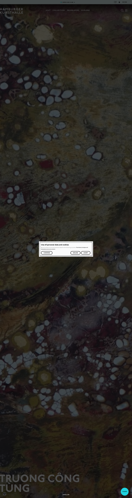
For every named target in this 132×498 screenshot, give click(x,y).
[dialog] (66, 249)
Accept (86, 253)
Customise (47, 253)
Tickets (124, 491)
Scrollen (66, 494)
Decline (75, 253)
